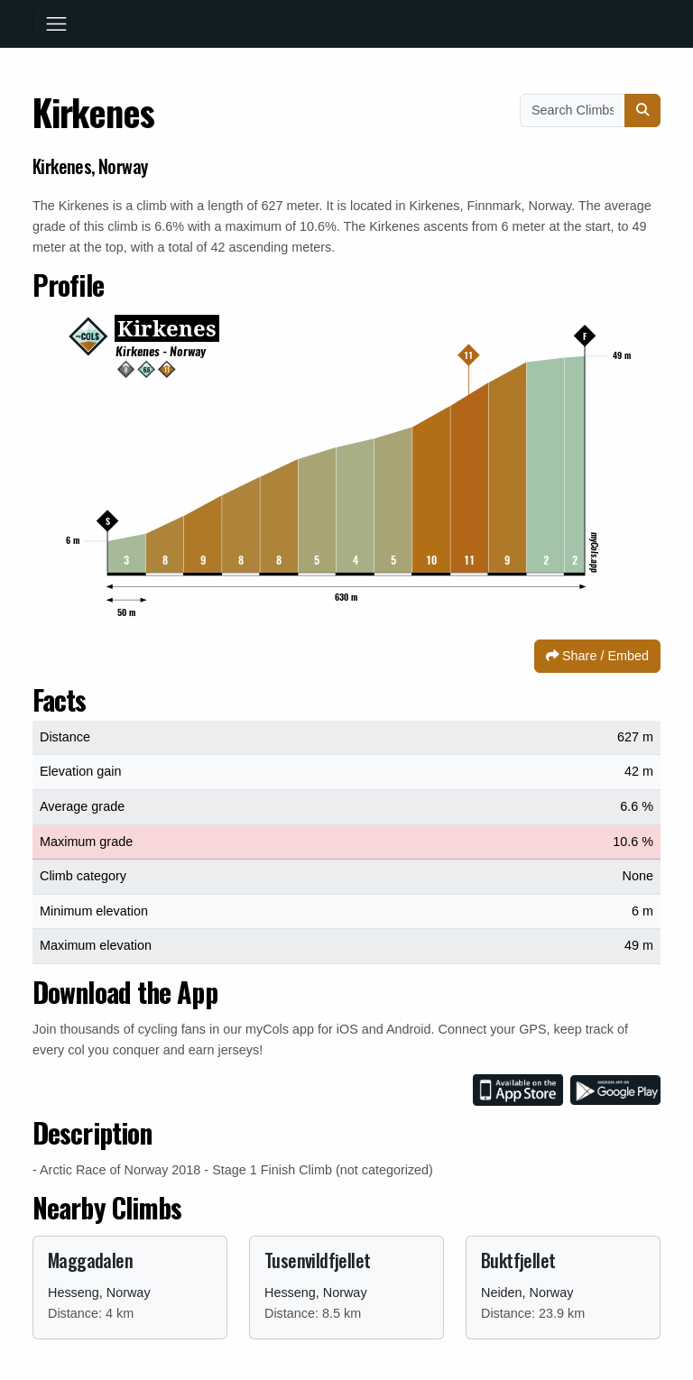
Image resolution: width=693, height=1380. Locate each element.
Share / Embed (597, 656)
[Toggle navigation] (56, 24)
